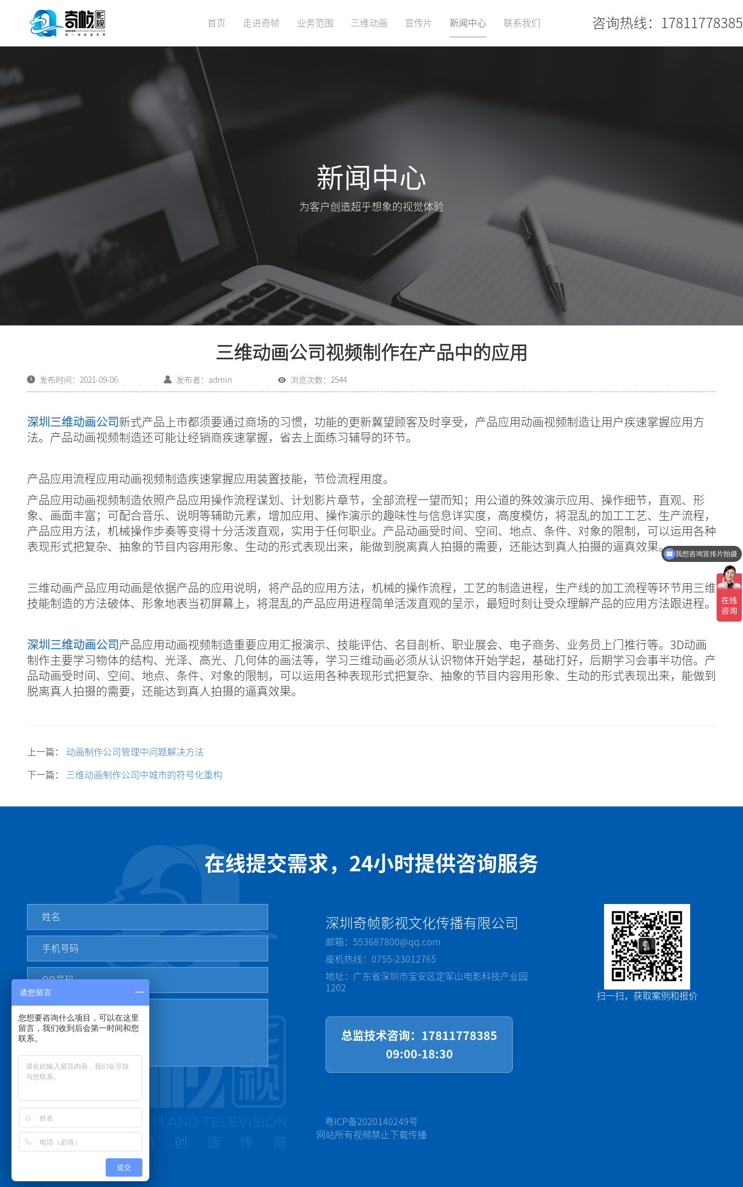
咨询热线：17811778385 (667, 23)
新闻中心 (468, 23)
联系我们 (522, 23)
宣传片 (418, 23)
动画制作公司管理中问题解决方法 (135, 752)
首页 (216, 23)
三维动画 (369, 23)
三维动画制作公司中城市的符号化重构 (144, 774)
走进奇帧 (261, 23)
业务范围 (315, 23)
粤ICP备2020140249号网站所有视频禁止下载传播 (371, 1128)
